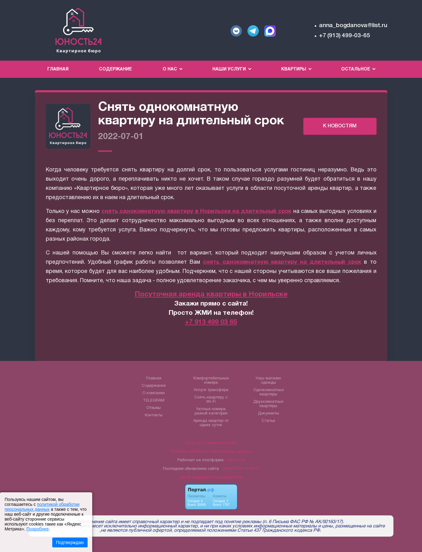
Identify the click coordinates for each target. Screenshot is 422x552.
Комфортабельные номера (211, 381)
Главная (58, 69)
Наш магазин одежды (268, 381)
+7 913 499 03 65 (211, 322)
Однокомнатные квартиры (268, 392)
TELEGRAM (153, 400)
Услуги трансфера (211, 390)
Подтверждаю (70, 542)
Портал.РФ (235, 460)
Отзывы (153, 408)
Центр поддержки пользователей (211, 477)
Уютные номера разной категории (211, 411)
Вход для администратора (211, 443)
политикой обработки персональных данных (42, 507)
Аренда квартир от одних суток (211, 423)
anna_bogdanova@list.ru (353, 25)
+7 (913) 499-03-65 (344, 35)
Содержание (115, 69)
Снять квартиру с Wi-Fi (210, 400)
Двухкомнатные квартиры (268, 404)
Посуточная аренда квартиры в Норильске (211, 294)
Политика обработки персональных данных (211, 452)
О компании (153, 393)
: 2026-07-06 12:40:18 (239, 469)
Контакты (154, 415)
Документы (268, 413)
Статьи (268, 421)
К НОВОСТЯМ (340, 126)
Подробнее (37, 528)
